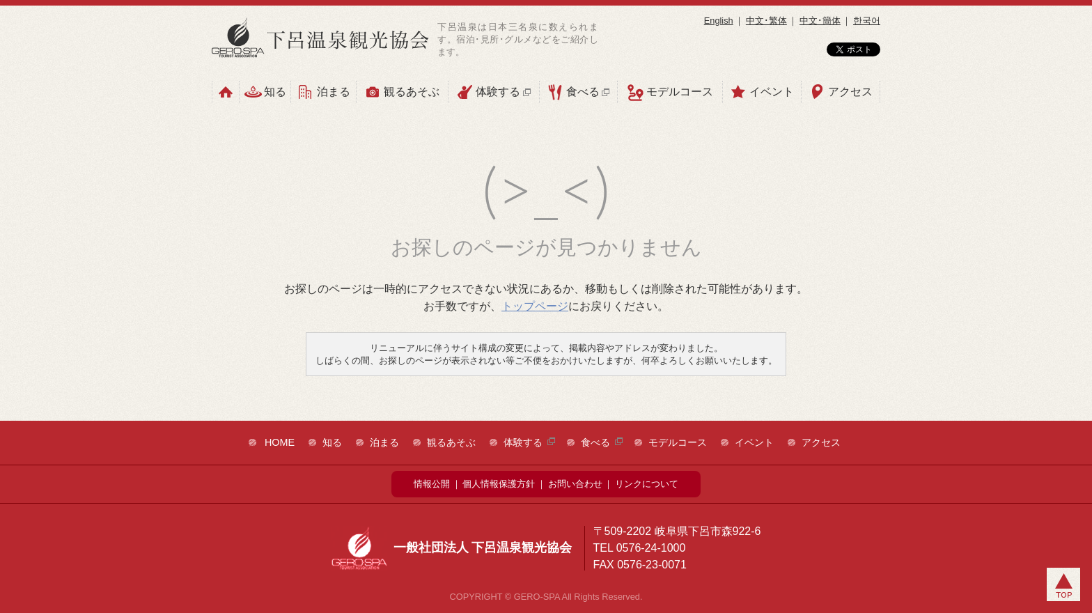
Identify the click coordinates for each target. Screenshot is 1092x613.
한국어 (866, 20)
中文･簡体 (820, 20)
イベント (762, 92)
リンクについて (646, 484)
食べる (578, 92)
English (718, 20)
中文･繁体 (766, 20)
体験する (493, 92)
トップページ (534, 306)
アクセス (841, 92)
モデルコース (670, 92)
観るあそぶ (401, 92)
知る (265, 92)
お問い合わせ (575, 484)
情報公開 (432, 484)
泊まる (323, 92)
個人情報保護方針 (498, 484)
